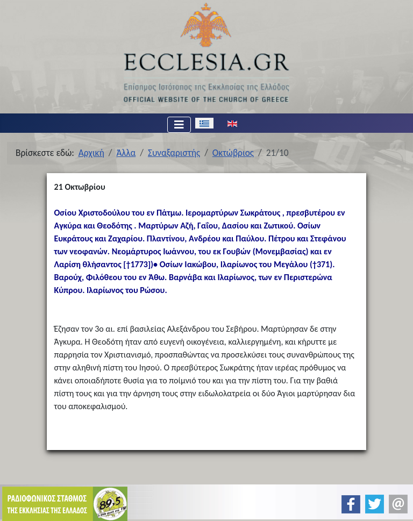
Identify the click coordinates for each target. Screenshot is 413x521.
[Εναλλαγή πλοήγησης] (179, 125)
